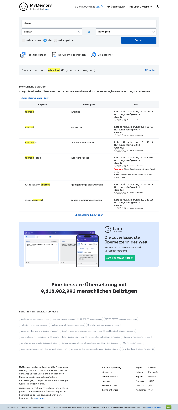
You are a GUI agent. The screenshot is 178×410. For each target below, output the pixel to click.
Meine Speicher (64, 40)
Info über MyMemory (140, 6)
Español (139, 376)
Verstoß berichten (110, 376)
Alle (47, 40)
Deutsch (140, 385)
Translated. (40, 398)
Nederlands (141, 390)
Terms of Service (110, 390)
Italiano (139, 372)
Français (140, 381)
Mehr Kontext (31, 40)
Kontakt (106, 381)
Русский (152, 376)
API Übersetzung (116, 6)
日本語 (151, 381)
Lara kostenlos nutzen (119, 257)
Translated (109, 385)
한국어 (151, 390)
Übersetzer (107, 372)
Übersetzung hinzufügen (35, 98)
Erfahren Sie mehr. (153, 407)
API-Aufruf (150, 70)
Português (153, 372)
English (139, 367)
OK (168, 407)
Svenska (152, 367)
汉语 (150, 385)
